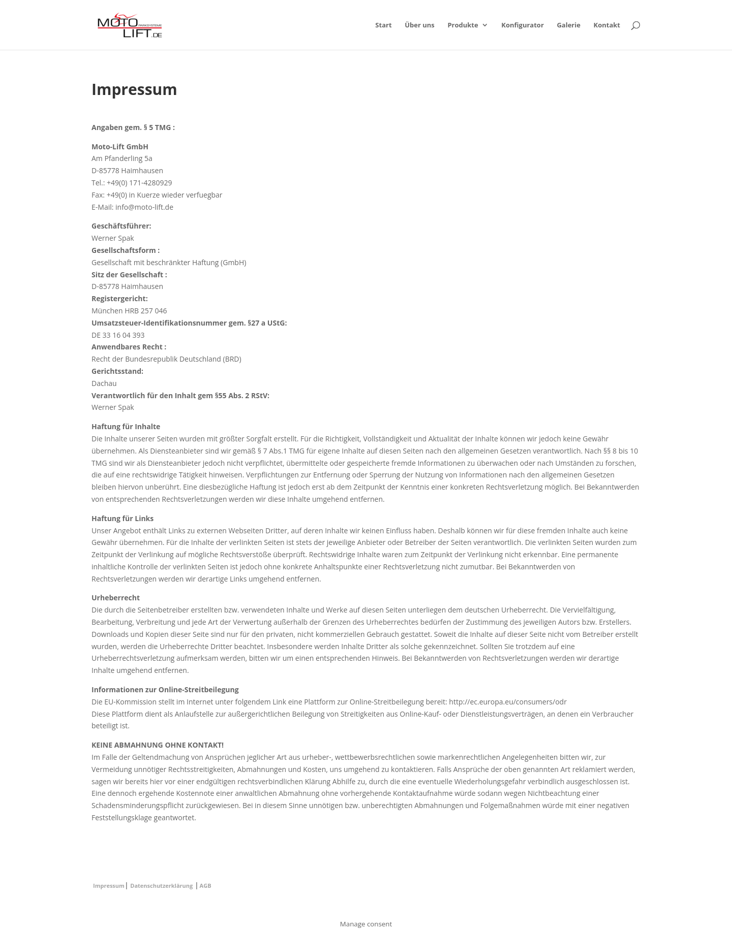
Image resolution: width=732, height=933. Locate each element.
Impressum (109, 885)
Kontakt (607, 25)
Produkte (462, 25)
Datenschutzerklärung (161, 885)
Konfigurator (522, 25)
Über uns (420, 25)
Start (383, 25)
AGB (205, 885)
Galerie (568, 25)
